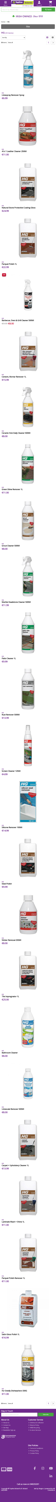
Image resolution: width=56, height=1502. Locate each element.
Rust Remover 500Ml (11, 714)
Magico (41, 1489)
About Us (5, 1423)
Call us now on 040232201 (28, 1484)
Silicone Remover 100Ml (12, 827)
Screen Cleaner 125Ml (11, 771)
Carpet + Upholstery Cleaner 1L (15, 1165)
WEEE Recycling (34, 1428)
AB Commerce (51, 1489)
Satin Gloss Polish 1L (11, 1334)
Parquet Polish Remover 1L (13, 1278)
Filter (28, 26)
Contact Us (6, 1425)
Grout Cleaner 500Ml (11, 545)
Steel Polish (7, 884)
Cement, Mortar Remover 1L (14, 377)
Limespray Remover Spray (13, 95)
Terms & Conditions (35, 1448)
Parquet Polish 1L (9, 264)
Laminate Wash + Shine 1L (13, 1222)
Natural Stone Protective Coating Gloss (18, 207)
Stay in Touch (7, 1411)
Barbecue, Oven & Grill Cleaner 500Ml (18, 320)
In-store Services (34, 1430)
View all (10, 42)
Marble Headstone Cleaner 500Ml (16, 602)
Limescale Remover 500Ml (13, 1109)
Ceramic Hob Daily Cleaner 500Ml (16, 433)
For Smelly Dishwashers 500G (14, 1391)
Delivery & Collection (36, 1423)
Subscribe (46, 1414)
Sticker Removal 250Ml (11, 940)
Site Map (5, 1428)
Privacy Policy (33, 1451)
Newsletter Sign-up (8, 1430)
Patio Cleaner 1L (9, 658)
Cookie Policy (33, 1453)
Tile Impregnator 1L (10, 996)
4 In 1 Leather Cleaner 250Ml (14, 151)
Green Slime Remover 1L (12, 489)
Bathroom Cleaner (10, 1052)
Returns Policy (33, 1425)
